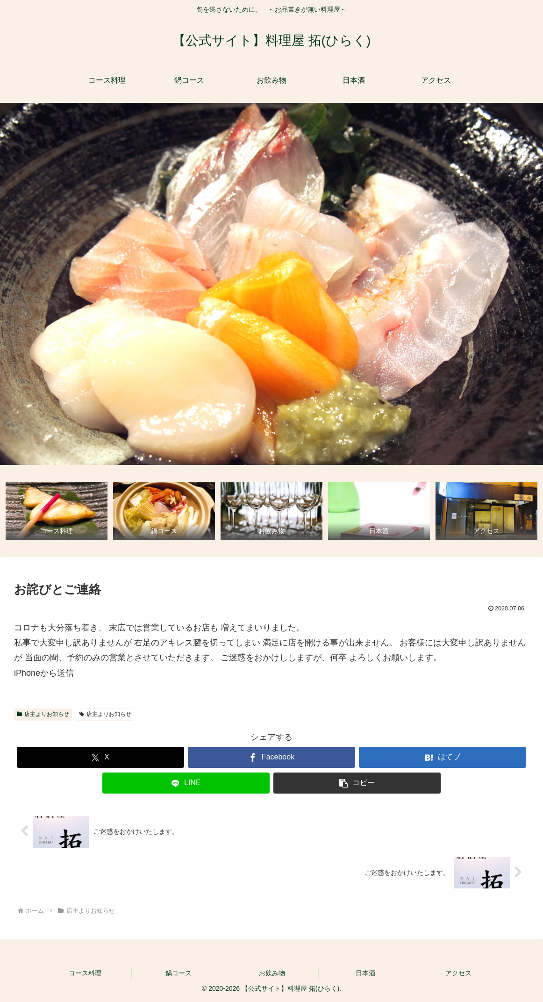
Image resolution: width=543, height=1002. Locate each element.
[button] (357, 783)
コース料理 (85, 973)
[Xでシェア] (100, 757)
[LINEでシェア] (186, 783)
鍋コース (178, 973)
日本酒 (365, 973)
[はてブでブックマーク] (442, 757)
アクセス (458, 973)
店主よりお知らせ (43, 714)
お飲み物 (272, 973)
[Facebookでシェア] (271, 757)
